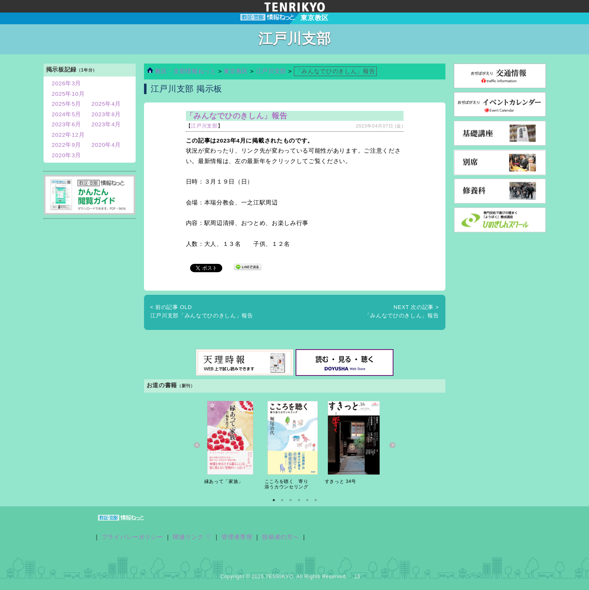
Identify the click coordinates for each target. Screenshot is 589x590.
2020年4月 (106, 145)
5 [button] (307, 500)
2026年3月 (67, 83)
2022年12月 (68, 135)
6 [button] (315, 500)
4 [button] (299, 500)
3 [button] (290, 500)
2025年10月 (68, 94)
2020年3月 (67, 155)
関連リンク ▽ (192, 537)
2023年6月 (67, 124)
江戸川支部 (271, 71)
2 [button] (282, 500)
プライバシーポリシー (132, 537)
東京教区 (237, 71)
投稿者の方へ (280, 537)
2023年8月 (106, 114)
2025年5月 (67, 104)
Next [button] (392, 445)
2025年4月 (106, 104)
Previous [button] (197, 445)
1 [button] (274, 500)
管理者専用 (236, 537)
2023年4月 (106, 124)
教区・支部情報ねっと (181, 71)
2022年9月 (67, 145)
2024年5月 (67, 114)
